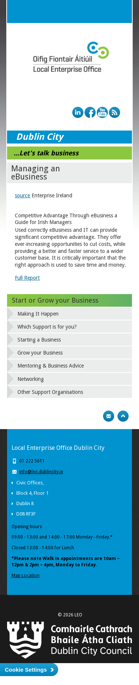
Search (105, 11)
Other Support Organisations (50, 392)
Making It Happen (38, 314)
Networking (30, 379)
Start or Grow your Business (55, 300)
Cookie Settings (26, 669)
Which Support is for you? (47, 327)
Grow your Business (40, 353)
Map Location (25, 575)
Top (123, 416)
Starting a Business (39, 340)
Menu (120, 11)
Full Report (27, 278)
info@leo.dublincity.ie (41, 471)
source (22, 195)
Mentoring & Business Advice (50, 366)
